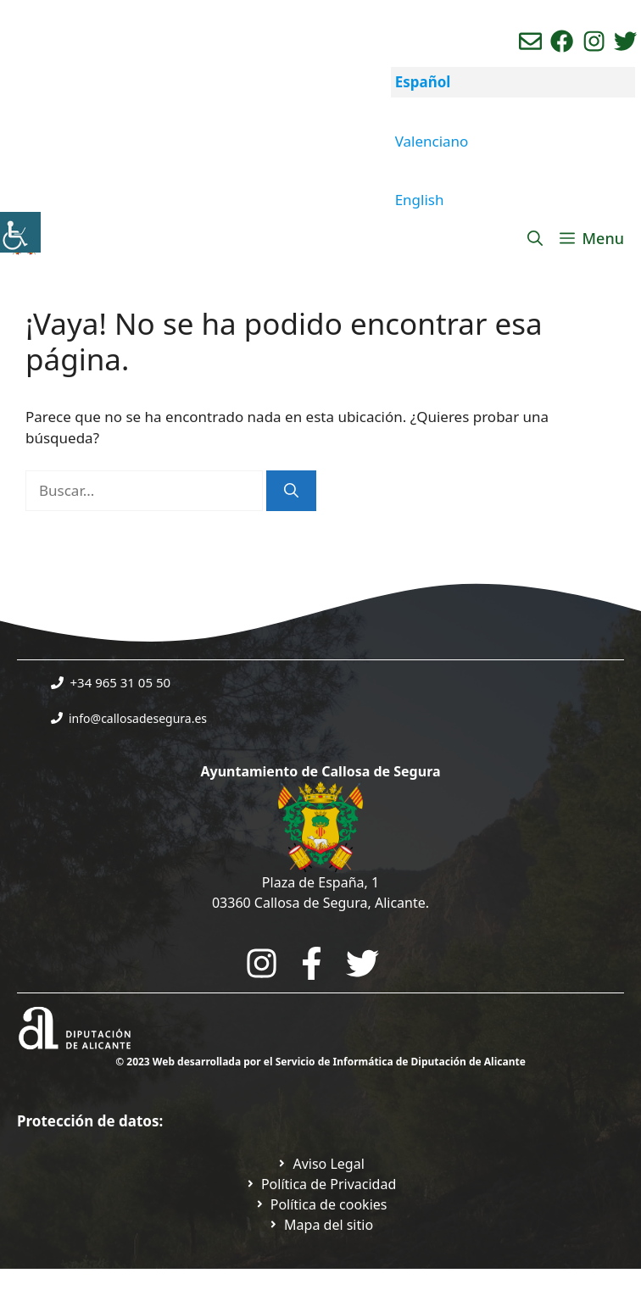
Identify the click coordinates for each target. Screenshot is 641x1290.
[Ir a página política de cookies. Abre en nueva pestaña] (320, 1204)
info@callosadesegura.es (138, 718)
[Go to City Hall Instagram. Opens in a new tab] (261, 963)
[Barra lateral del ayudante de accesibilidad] (20, 232)
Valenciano (432, 141)
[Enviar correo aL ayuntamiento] (530, 41)
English (419, 199)
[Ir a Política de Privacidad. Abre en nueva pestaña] (320, 1164)
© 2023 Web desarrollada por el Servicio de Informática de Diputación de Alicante (320, 1061)
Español (423, 82)
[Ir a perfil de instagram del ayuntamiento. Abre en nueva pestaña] (594, 41)
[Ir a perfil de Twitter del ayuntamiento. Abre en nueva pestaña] (625, 41)
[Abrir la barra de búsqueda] (535, 238)
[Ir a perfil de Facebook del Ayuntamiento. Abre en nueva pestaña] (561, 41)
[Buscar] (291, 490)
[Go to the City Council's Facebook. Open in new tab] (311, 963)
